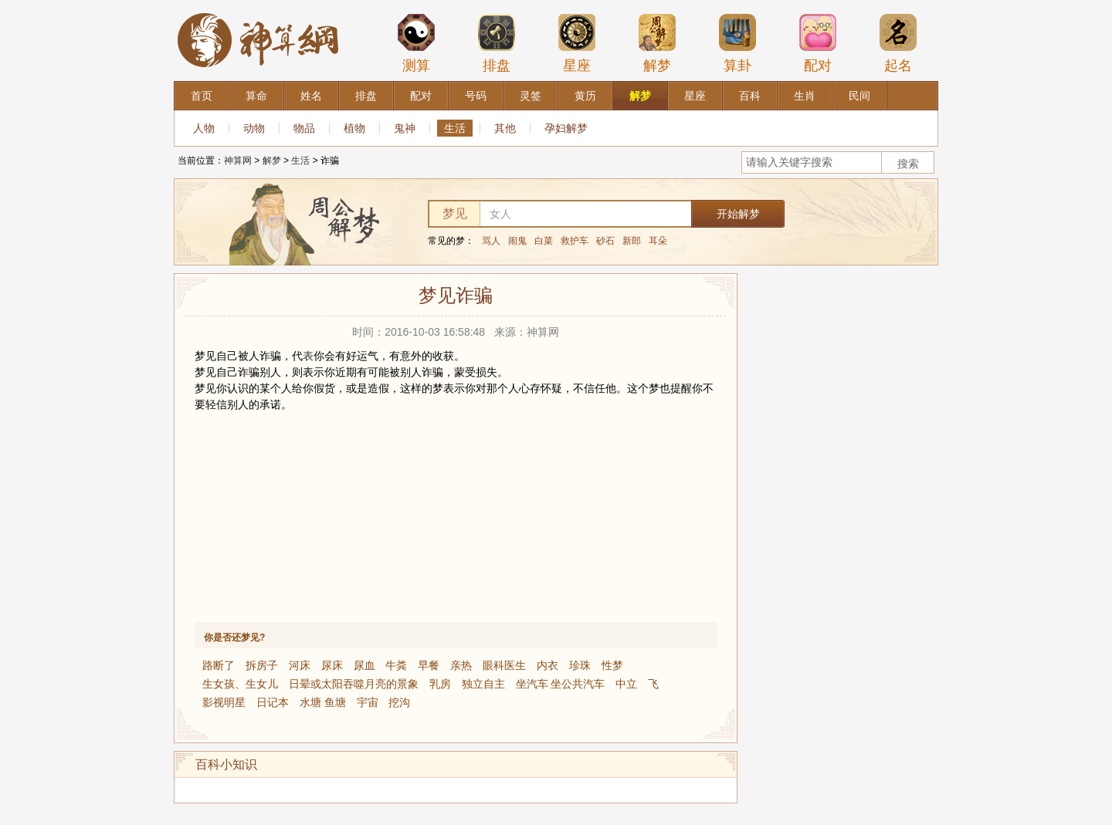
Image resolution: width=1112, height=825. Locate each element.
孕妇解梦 (566, 128)
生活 (455, 128)
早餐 (428, 665)
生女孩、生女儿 (240, 684)
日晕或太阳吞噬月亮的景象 (354, 684)
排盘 (496, 43)
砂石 (605, 240)
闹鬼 (517, 240)
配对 (818, 43)
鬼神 (404, 128)
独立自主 (483, 684)
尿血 (364, 665)
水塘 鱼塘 (323, 702)
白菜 (543, 240)
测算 (416, 43)
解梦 (657, 43)
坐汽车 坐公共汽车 (560, 684)
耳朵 (658, 240)
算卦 (737, 43)
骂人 (491, 240)
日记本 (272, 702)
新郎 (631, 240)
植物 (354, 128)
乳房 (440, 684)
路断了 (218, 665)
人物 (204, 128)
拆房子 (262, 665)
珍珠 (580, 665)
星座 (577, 43)
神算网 (238, 160)
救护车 (574, 240)
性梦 (612, 665)
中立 (626, 684)
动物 (254, 128)
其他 (505, 128)
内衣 (547, 665)
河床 (299, 665)
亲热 (461, 665)
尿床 (332, 665)
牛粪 (396, 665)
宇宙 (367, 702)
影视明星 (224, 702)
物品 (304, 128)
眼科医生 (504, 665)
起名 (898, 43)
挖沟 (399, 702)
